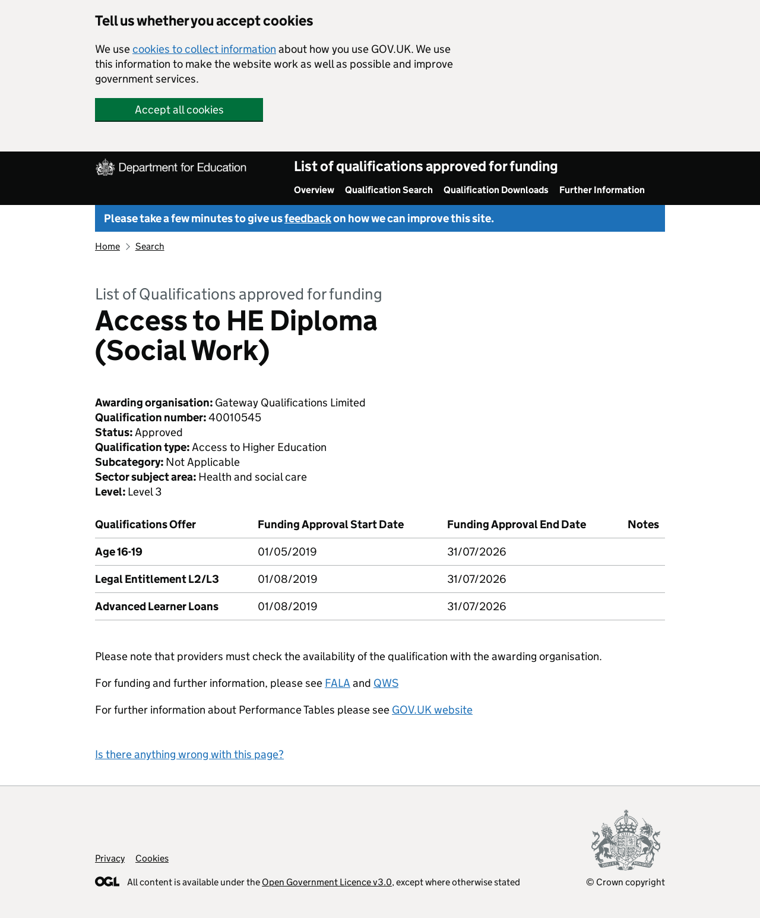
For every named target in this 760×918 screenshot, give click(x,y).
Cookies (152, 858)
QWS (385, 683)
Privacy (110, 858)
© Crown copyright (625, 882)
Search (149, 246)
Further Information (602, 189)
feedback (307, 218)
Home (107, 246)
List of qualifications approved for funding (426, 166)
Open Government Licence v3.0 (327, 882)
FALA (337, 683)
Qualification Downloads (496, 189)
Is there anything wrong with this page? (189, 754)
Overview (314, 189)
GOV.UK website (432, 710)
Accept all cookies (179, 109)
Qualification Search (389, 189)
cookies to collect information (204, 49)
